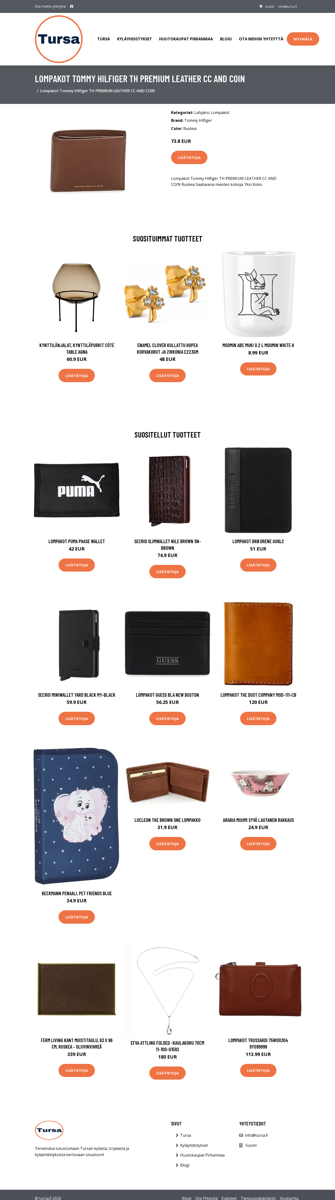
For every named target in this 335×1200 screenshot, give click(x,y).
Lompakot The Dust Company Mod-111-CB (258, 690)
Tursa (103, 36)
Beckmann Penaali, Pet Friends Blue (77, 888)
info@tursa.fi (286, 6)
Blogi (226, 36)
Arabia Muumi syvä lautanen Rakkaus (258, 815)
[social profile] (71, 6)
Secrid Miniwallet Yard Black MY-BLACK (76, 690)
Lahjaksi (201, 107)
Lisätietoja (189, 152)
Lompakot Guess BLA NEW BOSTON (167, 690)
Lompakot (220, 107)
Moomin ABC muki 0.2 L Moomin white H (258, 340)
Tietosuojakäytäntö (258, 1193)
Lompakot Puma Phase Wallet (77, 536)
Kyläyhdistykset (134, 36)
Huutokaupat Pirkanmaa (186, 36)
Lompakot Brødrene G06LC (258, 536)
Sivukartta (289, 1193)
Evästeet (229, 1193)
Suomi (267, 6)
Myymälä (303, 36)
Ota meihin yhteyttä (261, 36)
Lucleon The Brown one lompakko (167, 815)
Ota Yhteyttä (206, 1193)
